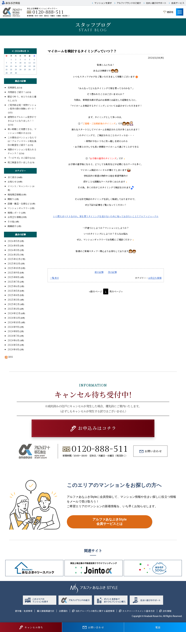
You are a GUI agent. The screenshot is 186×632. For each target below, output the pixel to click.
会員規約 (63, 611)
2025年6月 (13, 286)
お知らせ (12, 181)
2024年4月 (13, 349)
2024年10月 (14, 322)
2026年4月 (13, 245)
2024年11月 (14, 317)
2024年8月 (13, 331)
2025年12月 (14, 259)
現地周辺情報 (14, 194)
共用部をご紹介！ (16, 92)
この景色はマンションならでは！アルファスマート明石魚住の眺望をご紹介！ (22, 141)
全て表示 (12, 177)
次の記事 (112, 272)
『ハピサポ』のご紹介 (19, 157)
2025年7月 (13, 281)
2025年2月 (13, 304)
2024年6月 (13, 340)
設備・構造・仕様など (19, 203)
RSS (8, 356)
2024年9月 (13, 327)
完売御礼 (12, 87)
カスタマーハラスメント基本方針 (138, 611)
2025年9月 (13, 272)
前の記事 (99, 272)
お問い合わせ (153, 451)
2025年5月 (13, 290)
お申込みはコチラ (97, 428)
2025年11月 (14, 263)
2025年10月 (14, 268)
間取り (11, 199)
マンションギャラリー (19, 208)
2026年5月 (13, 241)
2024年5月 (13, 345)
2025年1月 (13, 308)
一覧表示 (54, 277)
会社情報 (167, 611)
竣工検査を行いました (19, 162)
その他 (11, 221)
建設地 (170, 11)
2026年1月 (13, 254)
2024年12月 (14, 313)
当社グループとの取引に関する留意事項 (94, 611)
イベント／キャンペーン (20, 186)
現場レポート (14, 212)
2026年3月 (13, 250)
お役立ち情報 (154, 277)
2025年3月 (13, 299)
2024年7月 (13, 335)
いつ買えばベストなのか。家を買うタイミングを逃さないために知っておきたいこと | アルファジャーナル (106, 216)
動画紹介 (12, 226)
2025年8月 (13, 277)
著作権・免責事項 (23, 611)
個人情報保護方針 (45, 611)
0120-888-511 (48, 12)
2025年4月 (13, 295)
